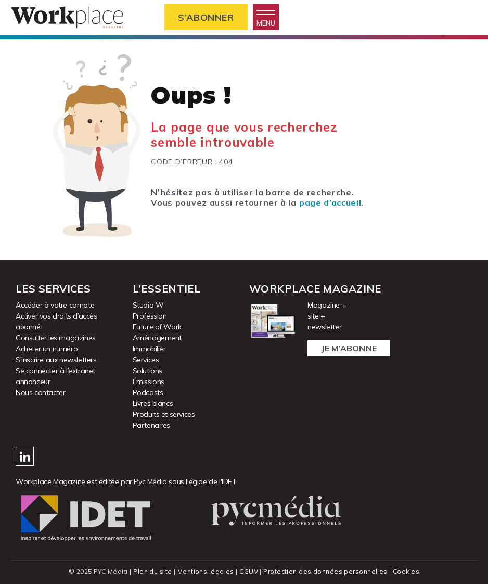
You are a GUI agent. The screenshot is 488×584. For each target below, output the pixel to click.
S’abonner (206, 17)
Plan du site (152, 571)
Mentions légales (205, 571)
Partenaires (152, 425)
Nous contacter (40, 392)
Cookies (406, 571)
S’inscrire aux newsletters (56, 359)
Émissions (148, 381)
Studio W (148, 305)
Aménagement (157, 337)
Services (146, 359)
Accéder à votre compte (55, 305)
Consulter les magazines (56, 337)
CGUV (248, 571)
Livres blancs (153, 403)
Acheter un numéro (47, 348)
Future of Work (157, 327)
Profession (150, 316)
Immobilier (149, 348)
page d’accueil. (331, 202)
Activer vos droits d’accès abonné (56, 321)
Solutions (147, 370)
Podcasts (148, 392)
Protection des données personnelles (325, 571)
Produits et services (164, 414)
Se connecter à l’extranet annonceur (55, 376)
